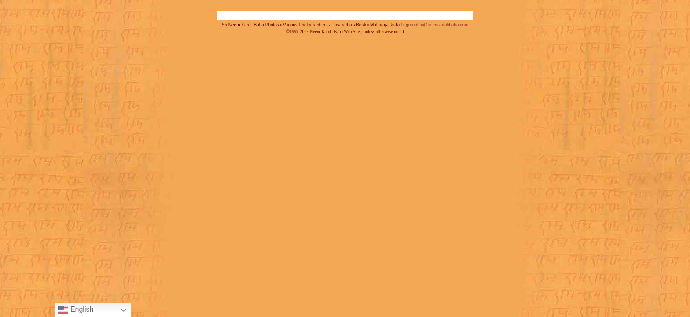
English (75, 310)
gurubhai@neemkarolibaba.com (437, 24)
